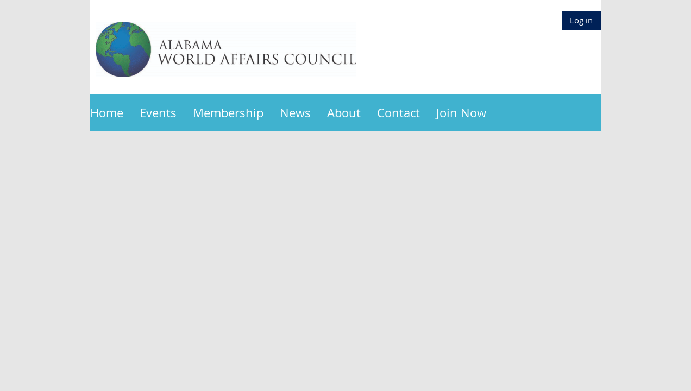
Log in (581, 20)
